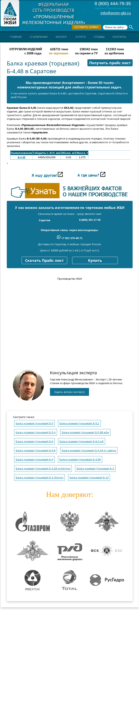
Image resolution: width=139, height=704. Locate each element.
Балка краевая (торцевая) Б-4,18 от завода (89, 450)
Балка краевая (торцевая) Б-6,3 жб (81, 441)
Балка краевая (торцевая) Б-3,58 (80, 459)
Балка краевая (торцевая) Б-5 (34, 423)
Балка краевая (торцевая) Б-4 (34, 459)
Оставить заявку (86, 27)
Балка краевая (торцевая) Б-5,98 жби (85, 432)
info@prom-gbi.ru (116, 13)
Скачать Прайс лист (44, 261)
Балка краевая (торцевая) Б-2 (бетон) (39, 477)
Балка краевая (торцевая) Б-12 (89, 477)
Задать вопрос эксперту (69, 392)
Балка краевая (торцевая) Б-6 (34, 441)
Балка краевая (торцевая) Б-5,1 (79, 423)
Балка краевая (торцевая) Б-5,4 (36, 432)
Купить (95, 261)
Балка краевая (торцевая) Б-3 (95, 468)
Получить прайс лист (110, 63)
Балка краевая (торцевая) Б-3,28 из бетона (43, 468)
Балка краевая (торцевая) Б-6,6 (36, 450)
